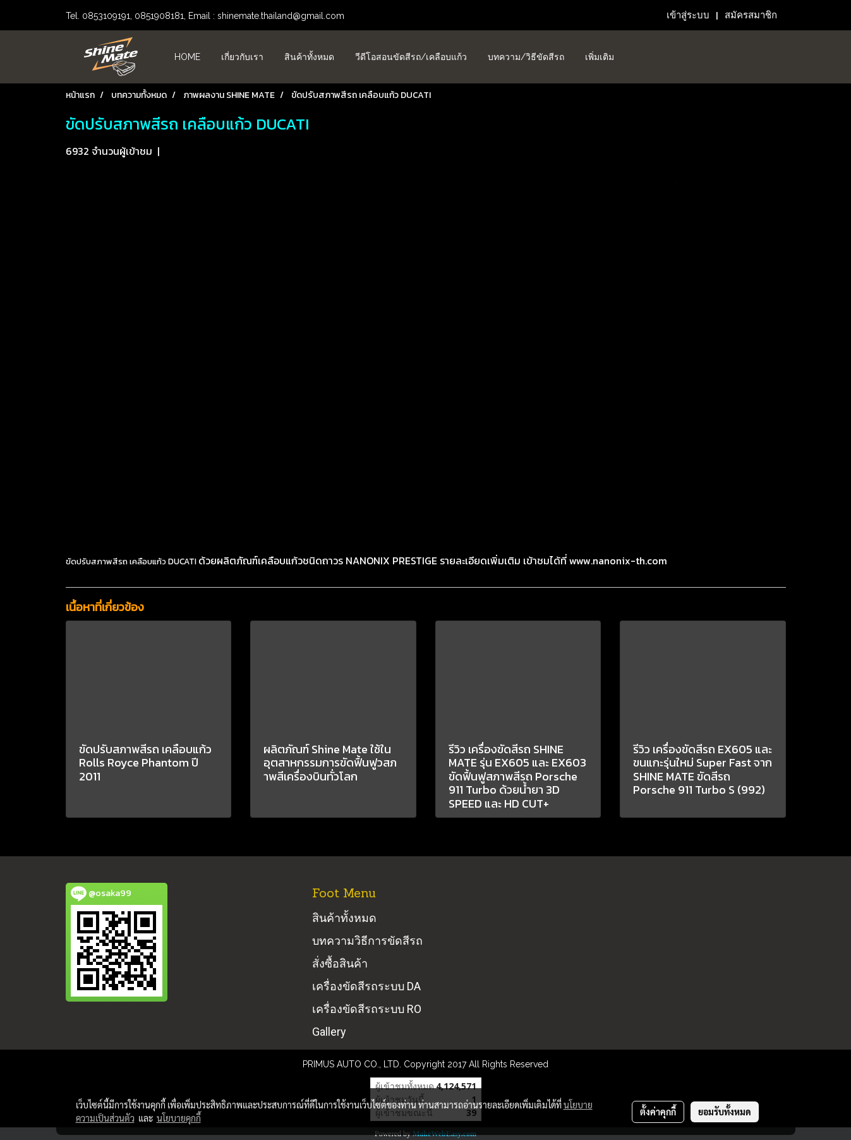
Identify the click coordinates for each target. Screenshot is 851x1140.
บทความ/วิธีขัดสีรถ (526, 57)
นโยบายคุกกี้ (179, 1118)
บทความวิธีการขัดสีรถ (367, 940)
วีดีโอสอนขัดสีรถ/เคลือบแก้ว (411, 57)
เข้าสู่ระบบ (688, 15)
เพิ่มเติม (599, 57)
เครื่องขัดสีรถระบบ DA (366, 986)
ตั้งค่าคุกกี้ (658, 1111)
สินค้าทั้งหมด (309, 57)
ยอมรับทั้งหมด (724, 1111)
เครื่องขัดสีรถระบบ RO (366, 1009)
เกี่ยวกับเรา (242, 57)
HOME (187, 57)
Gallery (329, 1031)
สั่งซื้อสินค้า (340, 963)
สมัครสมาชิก (751, 15)
